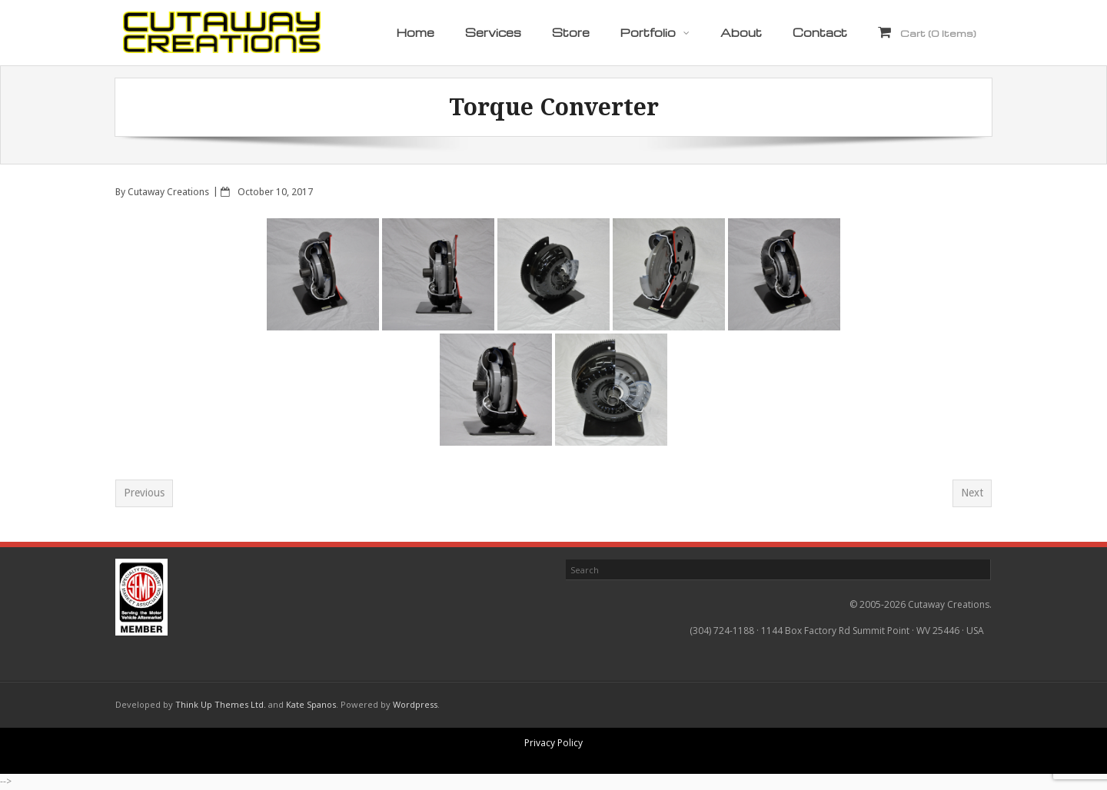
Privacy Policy (553, 742)
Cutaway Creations (168, 192)
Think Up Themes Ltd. (220, 704)
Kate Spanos (311, 704)
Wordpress (415, 704)
